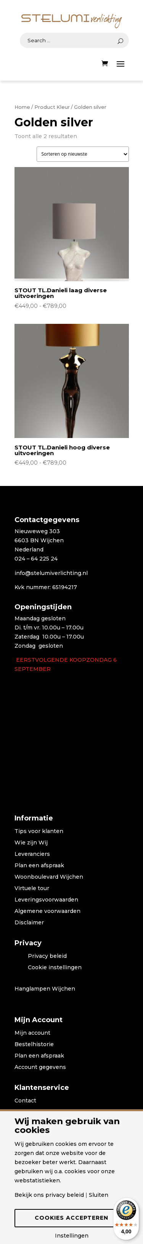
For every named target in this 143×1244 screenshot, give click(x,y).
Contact (25, 1101)
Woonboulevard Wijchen (48, 877)
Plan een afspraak (39, 866)
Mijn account (32, 1033)
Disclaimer (29, 923)
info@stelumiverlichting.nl (51, 573)
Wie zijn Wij (31, 843)
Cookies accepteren (71, 1217)
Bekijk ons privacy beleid (49, 1195)
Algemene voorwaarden (47, 911)
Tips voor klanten (38, 831)
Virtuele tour (31, 889)
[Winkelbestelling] (83, 154)
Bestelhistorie (34, 1045)
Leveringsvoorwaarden (46, 900)
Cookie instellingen (55, 968)
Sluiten (98, 1195)
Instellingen (71, 1235)
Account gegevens (40, 1067)
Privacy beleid (47, 956)
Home (22, 107)
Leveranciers (32, 854)
